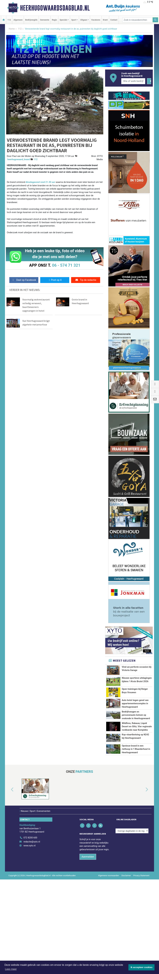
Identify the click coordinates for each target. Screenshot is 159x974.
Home (12, 29)
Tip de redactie (85, 279)
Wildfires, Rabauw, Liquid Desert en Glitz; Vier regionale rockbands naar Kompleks (137, 779)
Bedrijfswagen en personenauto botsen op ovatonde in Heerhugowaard (136, 754)
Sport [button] (73, 20)
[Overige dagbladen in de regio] (132, 925)
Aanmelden (88, 951)
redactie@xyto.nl (31, 936)
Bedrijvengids (31, 20)
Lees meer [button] (11, 969)
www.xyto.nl (29, 940)
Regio (54, 20)
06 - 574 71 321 (66, 265)
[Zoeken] (155, 19)
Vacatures (95, 20)
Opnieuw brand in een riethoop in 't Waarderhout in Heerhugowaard (136, 830)
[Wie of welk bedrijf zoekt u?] (133, 81)
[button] (8, 884)
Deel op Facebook (24, 279)
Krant (105, 20)
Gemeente (44, 20)
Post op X (55, 279)
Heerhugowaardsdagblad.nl (55, 8)
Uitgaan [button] (83, 20)
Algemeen (18, 20)
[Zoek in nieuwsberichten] (137, 19)
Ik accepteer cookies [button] (141, 967)
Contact (113, 20)
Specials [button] (63, 20)
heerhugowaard (15, 159)
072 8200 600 (30, 932)
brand (27, 159)
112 (9, 20)
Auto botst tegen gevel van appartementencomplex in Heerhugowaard (135, 729)
